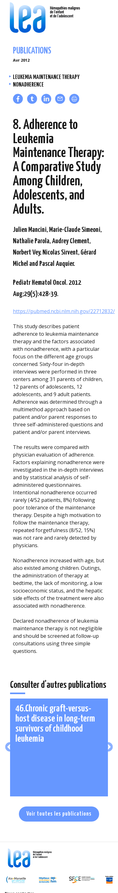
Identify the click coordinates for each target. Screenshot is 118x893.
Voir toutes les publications (59, 814)
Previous (9, 747)
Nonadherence (28, 85)
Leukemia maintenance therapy (46, 77)
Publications (32, 51)
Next (108, 747)
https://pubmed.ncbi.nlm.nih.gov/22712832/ (64, 311)
